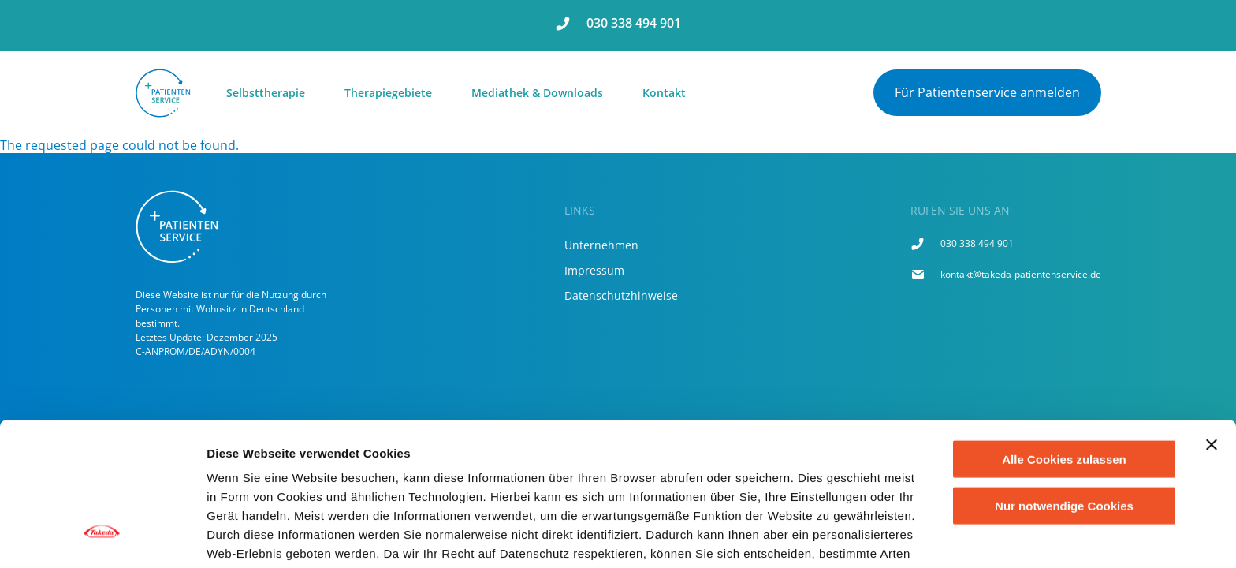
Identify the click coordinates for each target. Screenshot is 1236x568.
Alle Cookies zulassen (1064, 337)
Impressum (594, 270)
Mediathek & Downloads (537, 92)
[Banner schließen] (1211, 322)
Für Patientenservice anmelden (987, 92)
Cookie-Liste (834, 537)
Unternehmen (601, 244)
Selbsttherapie (265, 92)
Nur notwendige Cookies (1064, 383)
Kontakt (664, 92)
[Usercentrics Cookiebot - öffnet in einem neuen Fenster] (102, 537)
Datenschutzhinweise (621, 295)
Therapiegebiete (388, 92)
